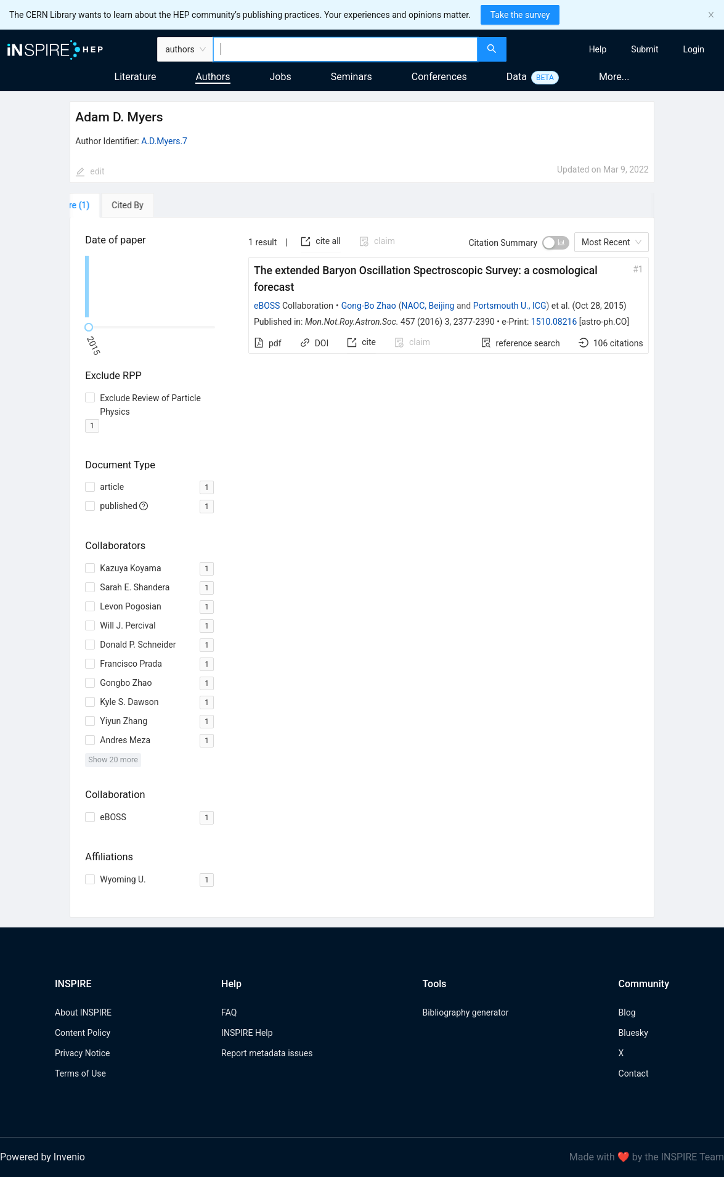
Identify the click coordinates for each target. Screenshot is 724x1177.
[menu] (617, 49)
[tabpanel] (362, 568)
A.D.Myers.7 (164, 141)
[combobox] (345, 49)
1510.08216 (554, 322)
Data (516, 77)
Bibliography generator (465, 1012)
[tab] (105, 205)
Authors (212, 77)
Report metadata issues (266, 1053)
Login (693, 49)
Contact (634, 1073)
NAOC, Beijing (427, 306)
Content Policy (82, 1033)
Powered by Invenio (42, 1157)
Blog (627, 1012)
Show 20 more (113, 759)
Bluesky (633, 1033)
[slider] (88, 327)
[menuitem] (598, 49)
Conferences (439, 77)
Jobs (280, 77)
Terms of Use (80, 1073)
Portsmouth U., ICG (510, 306)
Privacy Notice (82, 1053)
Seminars (351, 77)
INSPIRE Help (246, 1033)
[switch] (555, 243)
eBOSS (267, 306)
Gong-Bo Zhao (368, 306)
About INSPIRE (83, 1012)
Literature (136, 77)
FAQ (229, 1012)
